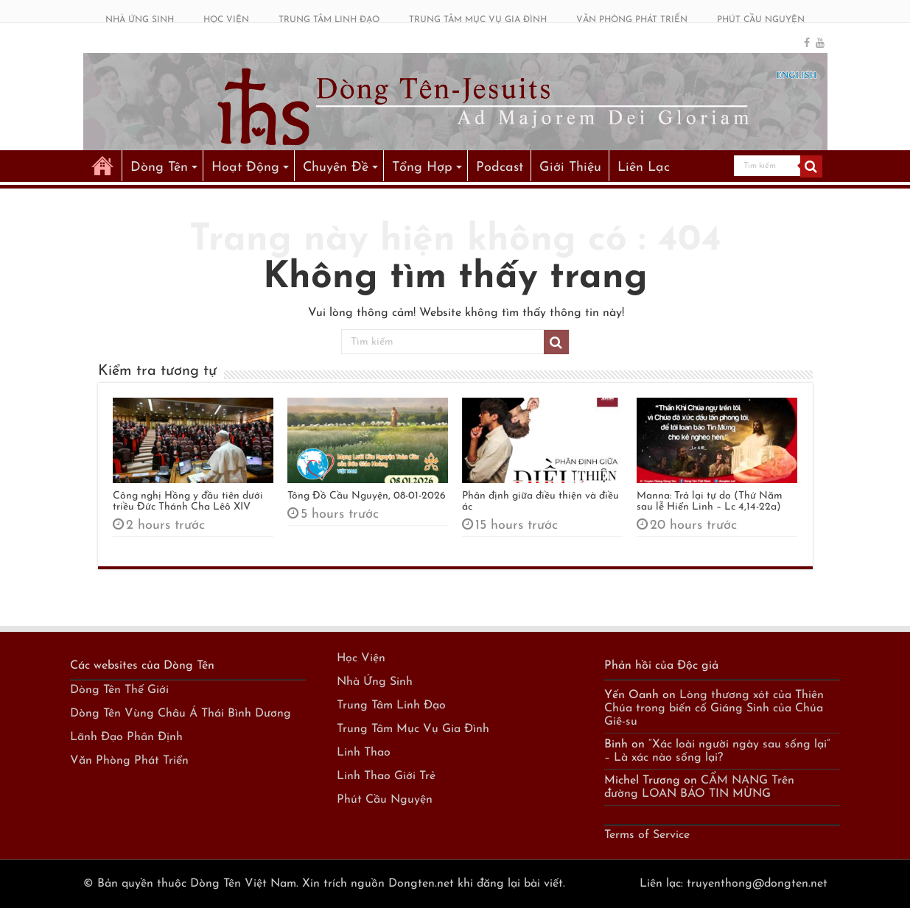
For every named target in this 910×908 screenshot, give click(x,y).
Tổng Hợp (422, 168)
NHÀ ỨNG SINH (139, 19)
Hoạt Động (245, 168)
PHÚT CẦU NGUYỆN (761, 19)
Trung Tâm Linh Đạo (391, 705)
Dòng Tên (159, 168)
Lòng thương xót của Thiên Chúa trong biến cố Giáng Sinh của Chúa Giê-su (714, 708)
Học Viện (361, 658)
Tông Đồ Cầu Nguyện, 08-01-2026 (366, 495)
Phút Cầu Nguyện (385, 800)
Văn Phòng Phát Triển (129, 761)
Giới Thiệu (570, 168)
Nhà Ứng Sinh (375, 682)
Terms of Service (647, 835)
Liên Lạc (643, 168)
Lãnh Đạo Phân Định (126, 737)
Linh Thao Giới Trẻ (386, 776)
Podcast (499, 168)
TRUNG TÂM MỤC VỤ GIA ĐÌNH (478, 19)
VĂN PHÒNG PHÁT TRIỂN (631, 19)
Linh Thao (364, 753)
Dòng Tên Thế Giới (119, 690)
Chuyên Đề (335, 168)
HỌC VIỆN (226, 19)
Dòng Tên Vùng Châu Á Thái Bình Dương (180, 713)
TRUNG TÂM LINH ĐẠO (329, 19)
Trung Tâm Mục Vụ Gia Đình (413, 729)
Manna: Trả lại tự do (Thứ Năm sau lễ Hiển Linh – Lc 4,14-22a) (710, 501)
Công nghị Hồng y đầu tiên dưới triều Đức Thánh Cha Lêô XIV (188, 501)
